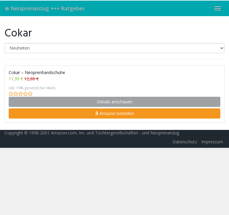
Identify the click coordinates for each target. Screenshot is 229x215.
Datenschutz (184, 142)
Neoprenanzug (164, 133)
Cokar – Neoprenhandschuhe (37, 72)
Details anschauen (114, 102)
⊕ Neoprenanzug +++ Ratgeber (45, 8)
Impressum (212, 142)
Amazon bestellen (114, 113)
